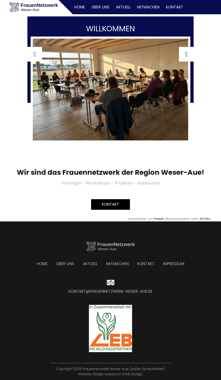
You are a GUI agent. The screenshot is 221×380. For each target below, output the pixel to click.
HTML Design (132, 374)
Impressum (173, 263)
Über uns (100, 7)
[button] (34, 54)
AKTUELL (205, 219)
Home (79, 7)
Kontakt (174, 7)
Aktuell (123, 7)
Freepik (158, 219)
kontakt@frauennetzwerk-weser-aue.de (110, 291)
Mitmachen (148, 7)
